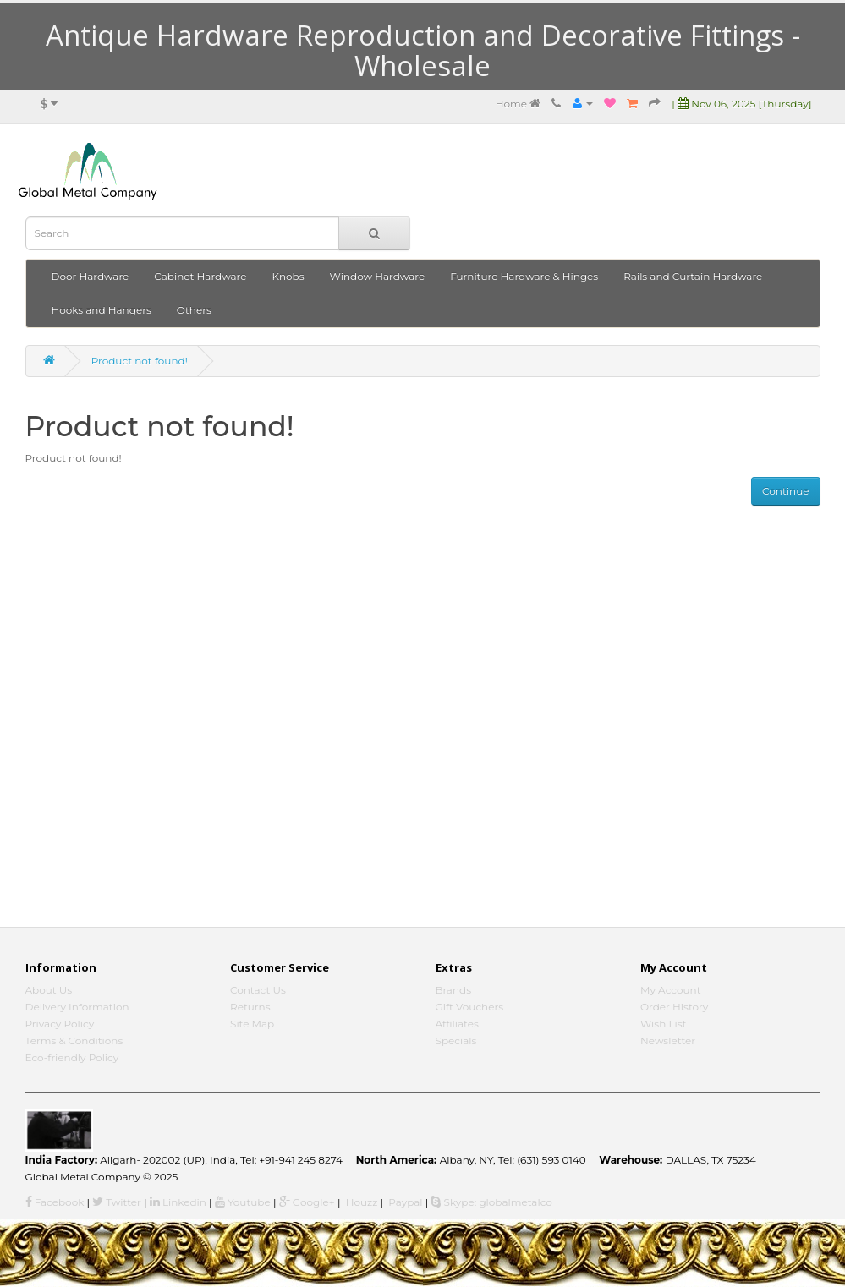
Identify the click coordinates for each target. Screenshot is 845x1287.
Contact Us (258, 989)
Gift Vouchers (470, 1006)
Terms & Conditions (74, 1040)
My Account (670, 989)
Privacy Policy (60, 1023)
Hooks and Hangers (101, 310)
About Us (49, 989)
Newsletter (667, 1040)
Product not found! (139, 360)
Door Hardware (90, 276)
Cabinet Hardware (200, 276)
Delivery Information (77, 1006)
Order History (674, 1006)
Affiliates (457, 1023)
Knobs (288, 276)
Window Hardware (377, 276)
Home (518, 103)
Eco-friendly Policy (72, 1057)
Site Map (252, 1023)
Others (194, 310)
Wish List (663, 1023)
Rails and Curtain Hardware (692, 276)
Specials (456, 1040)
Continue (785, 491)
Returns (250, 1006)
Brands (454, 989)
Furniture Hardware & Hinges (524, 276)
